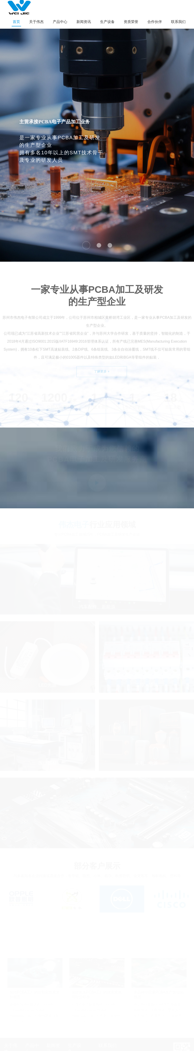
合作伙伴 (154, 22)
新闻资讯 (83, 22)
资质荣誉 (131, 22)
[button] (86, 245)
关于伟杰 (36, 22)
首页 (16, 22)
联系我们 (178, 22)
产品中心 (60, 22)
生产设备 (107, 22)
